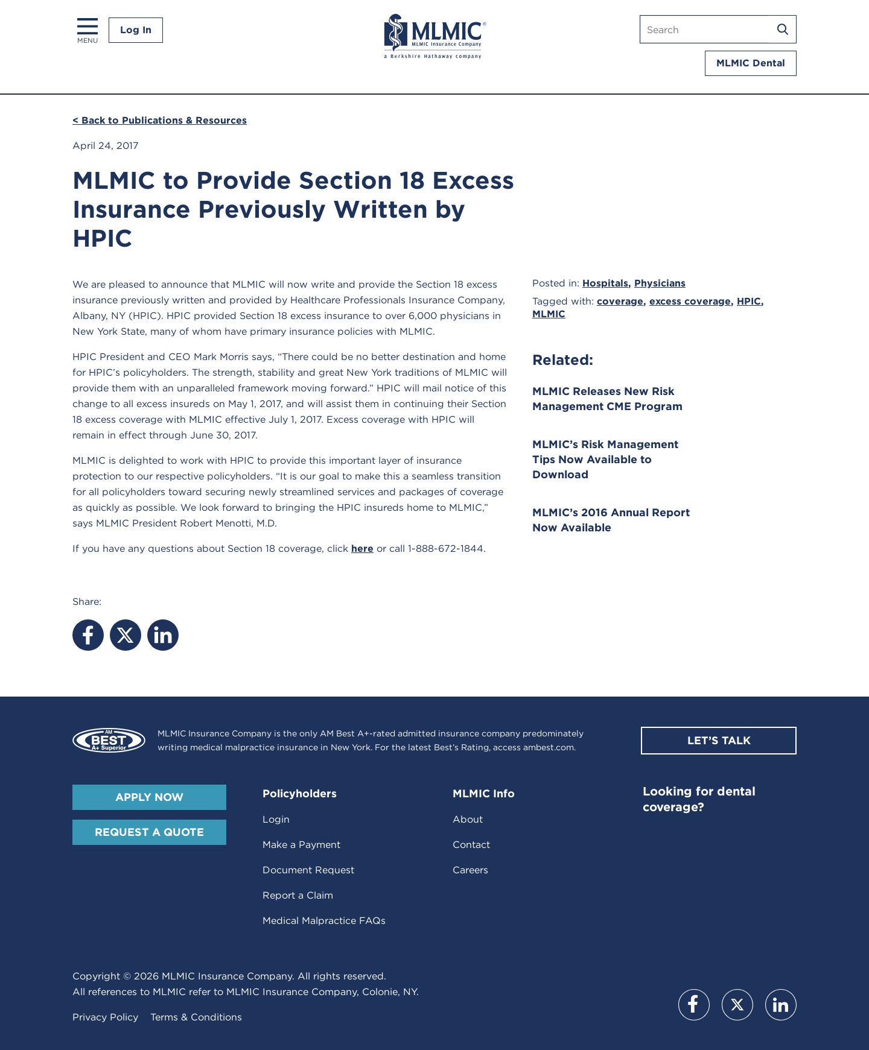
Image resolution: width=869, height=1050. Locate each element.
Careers (470, 870)
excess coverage (690, 301)
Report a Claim (298, 895)
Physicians (660, 283)
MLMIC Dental (750, 63)
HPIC (749, 301)
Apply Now (149, 797)
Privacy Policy (105, 1017)
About (468, 819)
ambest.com (548, 747)
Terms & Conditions (196, 1017)
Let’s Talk (719, 740)
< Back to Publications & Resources (159, 120)
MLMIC (548, 314)
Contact (471, 844)
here (362, 548)
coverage (620, 301)
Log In (135, 30)
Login (276, 819)
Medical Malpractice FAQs (324, 920)
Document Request (308, 870)
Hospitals (605, 283)
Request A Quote (149, 832)
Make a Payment (301, 844)
